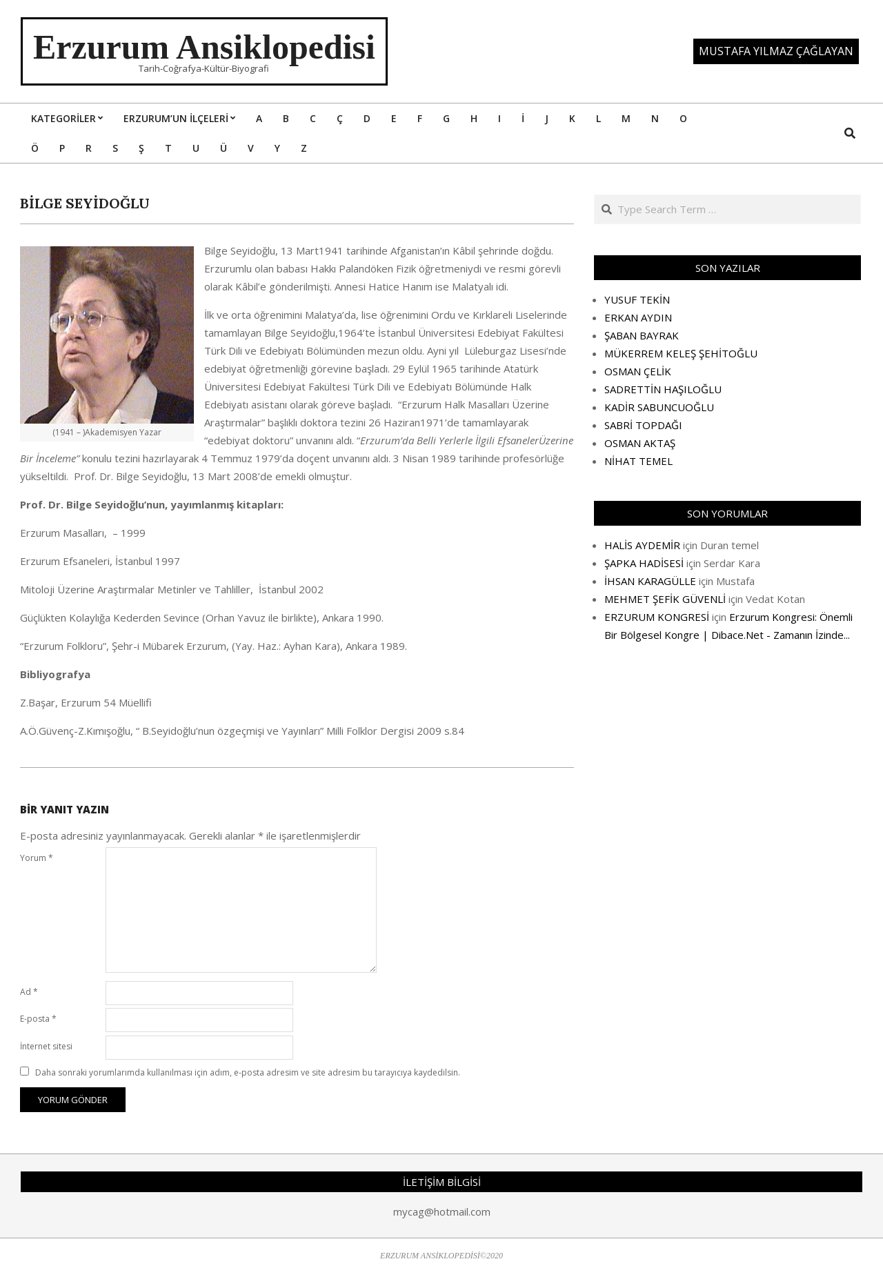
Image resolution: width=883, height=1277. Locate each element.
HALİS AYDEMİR (642, 545)
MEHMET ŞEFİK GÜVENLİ (665, 599)
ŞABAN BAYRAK (641, 335)
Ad (29, 992)
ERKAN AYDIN (638, 317)
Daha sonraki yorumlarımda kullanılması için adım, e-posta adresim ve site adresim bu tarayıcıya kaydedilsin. (247, 1072)
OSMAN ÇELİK (637, 371)
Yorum (36, 858)
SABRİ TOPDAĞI (643, 425)
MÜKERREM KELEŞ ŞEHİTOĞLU (680, 353)
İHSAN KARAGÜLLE (650, 581)
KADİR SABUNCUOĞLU (659, 407)
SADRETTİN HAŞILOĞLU (663, 389)
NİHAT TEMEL (638, 461)
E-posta (38, 1018)
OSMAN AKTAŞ (639, 443)
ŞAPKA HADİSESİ (644, 563)
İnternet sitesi (46, 1046)
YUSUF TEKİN (637, 299)
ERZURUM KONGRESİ (656, 617)
